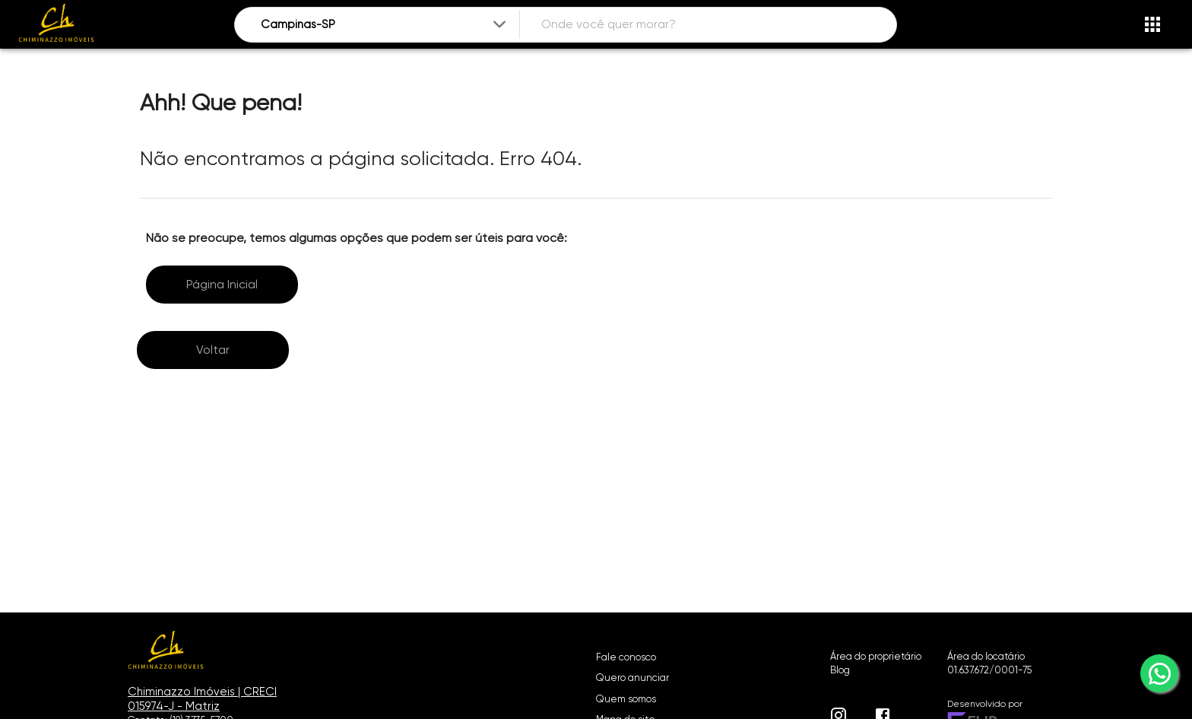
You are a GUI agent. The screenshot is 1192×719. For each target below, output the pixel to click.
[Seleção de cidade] (385, 25)
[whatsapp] (1159, 673)
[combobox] (385, 25)
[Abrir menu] (1152, 24)
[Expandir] (499, 24)
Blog (840, 670)
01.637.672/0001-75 (989, 670)
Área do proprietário (875, 656)
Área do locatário (986, 656)
